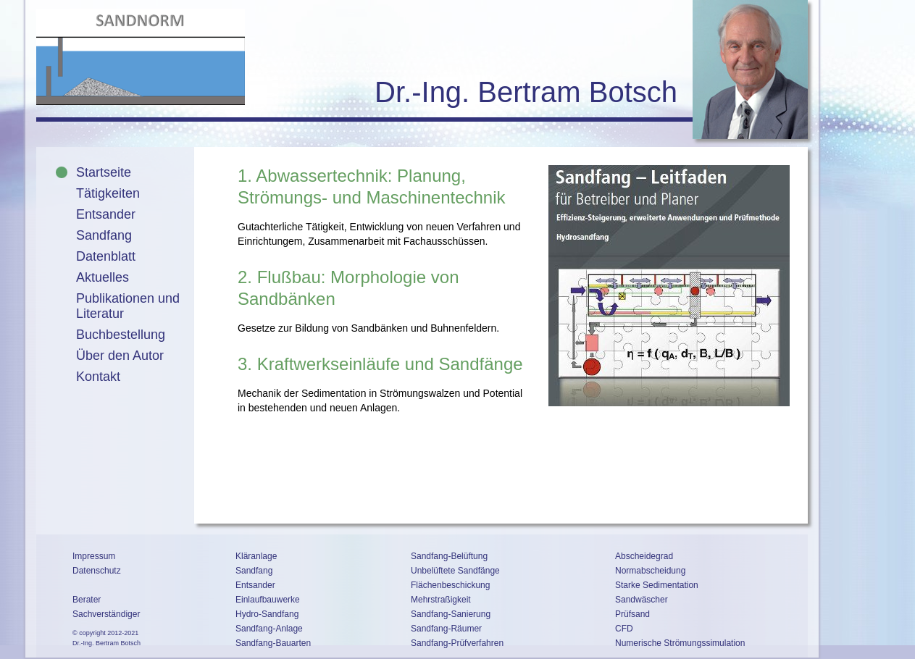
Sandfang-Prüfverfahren (457, 643)
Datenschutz (96, 571)
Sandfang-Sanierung (450, 614)
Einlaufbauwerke (267, 600)
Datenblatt (105, 256)
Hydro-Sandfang (266, 614)
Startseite (103, 172)
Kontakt (98, 376)
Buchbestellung (120, 334)
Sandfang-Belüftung (449, 556)
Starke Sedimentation (656, 585)
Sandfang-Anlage (269, 629)
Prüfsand (632, 614)
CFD (624, 629)
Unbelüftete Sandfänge (455, 571)
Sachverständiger (106, 614)
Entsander (105, 214)
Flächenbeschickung (450, 585)
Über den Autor (120, 355)
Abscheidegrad (644, 556)
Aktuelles (102, 277)
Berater (86, 600)
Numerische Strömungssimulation (680, 643)
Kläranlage (256, 556)
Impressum (93, 556)
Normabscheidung (650, 571)
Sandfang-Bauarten (273, 643)
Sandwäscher (641, 600)
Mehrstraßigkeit (441, 600)
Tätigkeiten (108, 193)
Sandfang (104, 235)
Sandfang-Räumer (446, 629)
